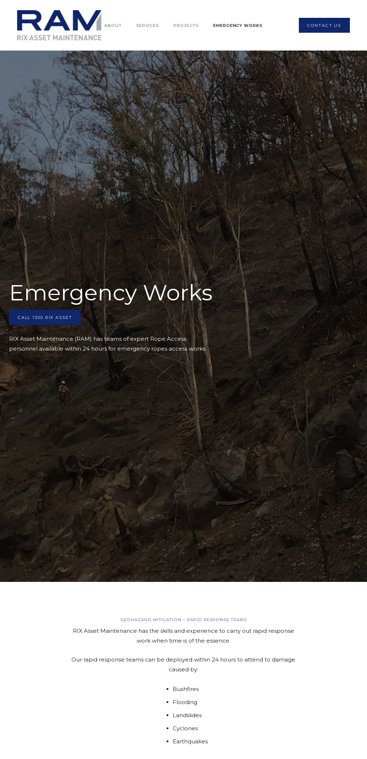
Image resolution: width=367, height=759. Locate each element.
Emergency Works (238, 25)
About (113, 25)
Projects (186, 25)
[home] (59, 25)
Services (147, 25)
